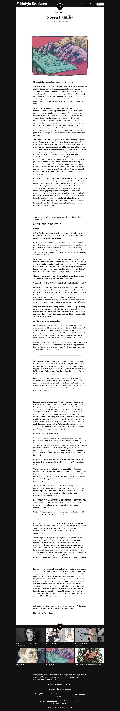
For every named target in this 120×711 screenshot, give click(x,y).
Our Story (50, 684)
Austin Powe (48, 613)
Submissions (59, 684)
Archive (86, 4)
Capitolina (69, 608)
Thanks (92, 4)
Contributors (69, 684)
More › (53, 679)
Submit (80, 4)
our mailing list (52, 701)
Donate (100, 4)
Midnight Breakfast (31, 3)
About (73, 4)
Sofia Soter (37, 606)
